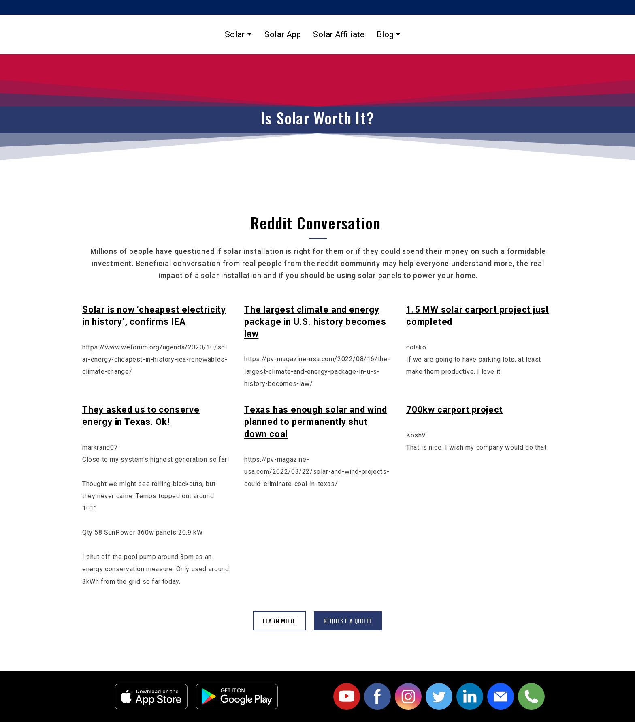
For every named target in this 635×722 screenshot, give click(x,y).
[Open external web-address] (151, 696)
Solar (235, 34)
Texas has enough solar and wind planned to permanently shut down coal (315, 422)
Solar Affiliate (338, 34)
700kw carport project (454, 410)
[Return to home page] (496, 34)
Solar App (282, 34)
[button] (279, 620)
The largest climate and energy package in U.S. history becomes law (315, 321)
